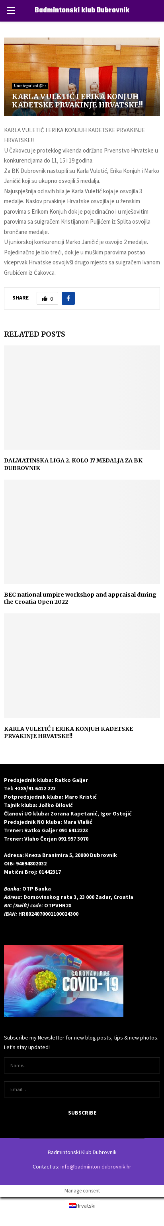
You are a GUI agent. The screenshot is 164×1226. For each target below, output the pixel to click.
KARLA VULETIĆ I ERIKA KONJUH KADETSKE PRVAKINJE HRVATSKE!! (68, 732)
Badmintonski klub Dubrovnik (82, 10)
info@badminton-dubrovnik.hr (96, 1166)
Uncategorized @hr (30, 85)
